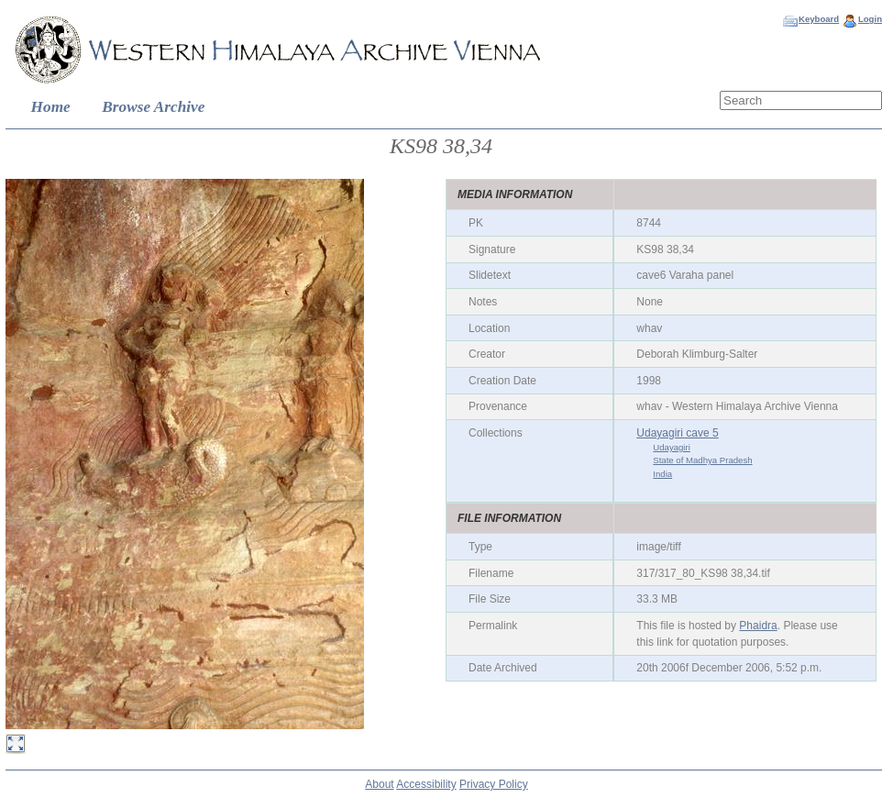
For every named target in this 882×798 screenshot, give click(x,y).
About (379, 784)
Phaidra (758, 625)
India (662, 474)
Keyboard (819, 19)
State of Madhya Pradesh (702, 460)
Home (51, 107)
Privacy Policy (493, 784)
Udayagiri (671, 447)
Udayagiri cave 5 (677, 433)
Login (870, 19)
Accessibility (426, 784)
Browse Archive (153, 107)
